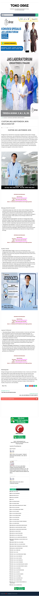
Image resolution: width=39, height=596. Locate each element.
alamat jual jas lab (14, 491)
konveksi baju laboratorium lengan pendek (18, 529)
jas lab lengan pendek (15, 503)
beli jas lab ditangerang (15, 493)
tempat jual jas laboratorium (16, 585)
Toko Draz (19, 6)
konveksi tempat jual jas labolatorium (18, 544)
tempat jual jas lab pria (15, 572)
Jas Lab (12, 499)
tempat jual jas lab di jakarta (16, 558)
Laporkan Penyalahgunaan (15, 446)
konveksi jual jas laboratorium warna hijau (19, 537)
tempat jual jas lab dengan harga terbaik (18, 554)
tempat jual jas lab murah (16, 568)
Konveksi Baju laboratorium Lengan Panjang (19, 525)
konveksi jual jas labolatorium (16, 535)
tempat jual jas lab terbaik (16, 576)
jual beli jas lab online (15, 507)
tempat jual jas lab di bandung (16, 556)
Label (13, 489)
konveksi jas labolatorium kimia (17, 533)
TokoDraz (9, 593)
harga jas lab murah (14, 497)
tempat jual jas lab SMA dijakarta (17, 574)
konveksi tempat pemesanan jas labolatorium (19, 546)
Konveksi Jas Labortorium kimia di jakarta (18, 527)
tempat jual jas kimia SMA (15, 550)
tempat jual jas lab (14, 552)
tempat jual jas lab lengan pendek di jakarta (19, 566)
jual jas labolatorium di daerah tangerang (19, 521)
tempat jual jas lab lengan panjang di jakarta (19, 564)
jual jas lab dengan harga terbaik (17, 509)
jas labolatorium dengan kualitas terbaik (18, 505)
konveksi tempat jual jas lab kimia (17, 542)
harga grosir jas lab (14, 495)
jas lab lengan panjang (15, 501)
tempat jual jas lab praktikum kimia (17, 570)
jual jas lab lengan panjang (16, 513)
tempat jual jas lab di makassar (17, 560)
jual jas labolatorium (15, 519)
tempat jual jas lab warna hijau (17, 578)
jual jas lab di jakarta (15, 511)
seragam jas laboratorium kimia (17, 548)
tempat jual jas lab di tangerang (17, 562)
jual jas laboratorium (15, 523)
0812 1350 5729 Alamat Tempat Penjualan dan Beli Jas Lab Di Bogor (18, 456)
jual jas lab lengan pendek (16, 515)
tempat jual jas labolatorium (16, 580)
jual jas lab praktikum (15, 517)
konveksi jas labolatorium (16, 531)
